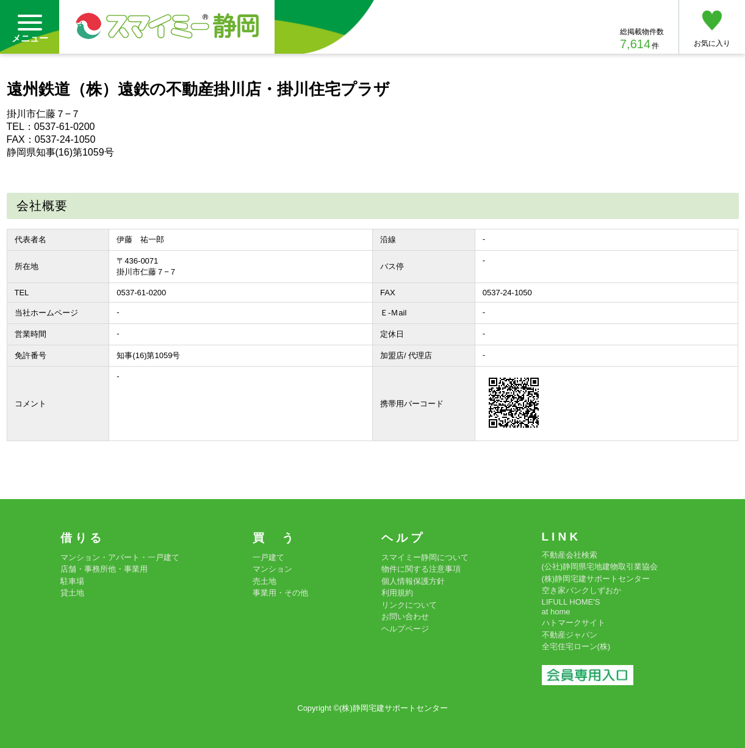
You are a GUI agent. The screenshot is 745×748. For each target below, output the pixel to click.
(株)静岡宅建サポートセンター (596, 578)
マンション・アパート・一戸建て (119, 557)
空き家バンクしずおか (581, 590)
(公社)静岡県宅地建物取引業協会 (600, 566)
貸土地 (72, 592)
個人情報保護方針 (413, 581)
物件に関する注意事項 (421, 569)
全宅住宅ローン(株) (576, 646)
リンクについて (409, 605)
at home (556, 611)
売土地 (264, 581)
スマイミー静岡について (425, 557)
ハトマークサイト (573, 622)
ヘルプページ (405, 628)
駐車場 (72, 581)
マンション (272, 569)
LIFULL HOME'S (571, 601)
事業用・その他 (280, 592)
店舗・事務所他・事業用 (104, 569)
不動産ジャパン (569, 634)
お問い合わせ (405, 616)
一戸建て (268, 557)
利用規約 (397, 592)
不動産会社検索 (569, 554)
